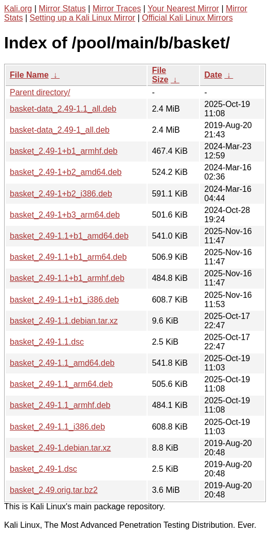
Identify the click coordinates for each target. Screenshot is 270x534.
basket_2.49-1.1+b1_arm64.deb (68, 257)
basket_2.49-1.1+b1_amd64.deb (69, 236)
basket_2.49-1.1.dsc (47, 341)
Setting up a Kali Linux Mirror (82, 17)
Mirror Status (62, 8)
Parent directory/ (40, 92)
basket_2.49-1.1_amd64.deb (62, 363)
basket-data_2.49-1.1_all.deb (63, 108)
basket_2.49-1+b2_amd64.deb (66, 172)
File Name (29, 74)
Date (213, 74)
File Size (160, 75)
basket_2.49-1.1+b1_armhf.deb (67, 278)
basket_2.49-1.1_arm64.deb (61, 384)
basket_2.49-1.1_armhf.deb (60, 405)
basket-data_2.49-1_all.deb (60, 130)
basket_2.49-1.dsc (43, 469)
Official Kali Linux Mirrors (187, 17)
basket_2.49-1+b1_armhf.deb (63, 151)
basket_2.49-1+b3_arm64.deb (65, 214)
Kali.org (18, 8)
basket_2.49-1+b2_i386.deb (61, 193)
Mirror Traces (117, 8)
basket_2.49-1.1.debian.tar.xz (64, 320)
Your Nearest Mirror (183, 8)
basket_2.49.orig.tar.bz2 (54, 490)
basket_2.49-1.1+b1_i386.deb (64, 299)
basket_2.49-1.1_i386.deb (57, 426)
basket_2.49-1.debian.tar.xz (60, 447)
